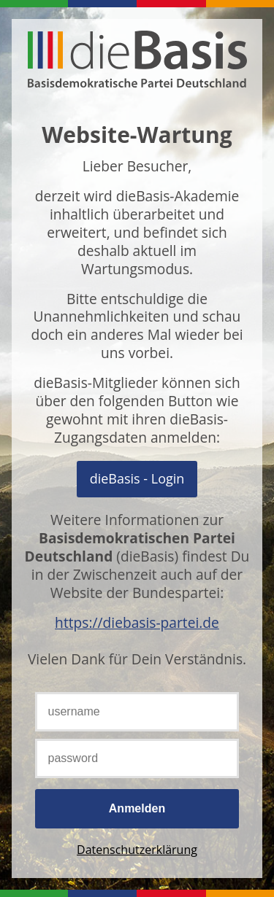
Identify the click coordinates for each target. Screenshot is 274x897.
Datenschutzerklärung (137, 850)
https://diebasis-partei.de (137, 622)
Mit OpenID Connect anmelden (137, 479)
